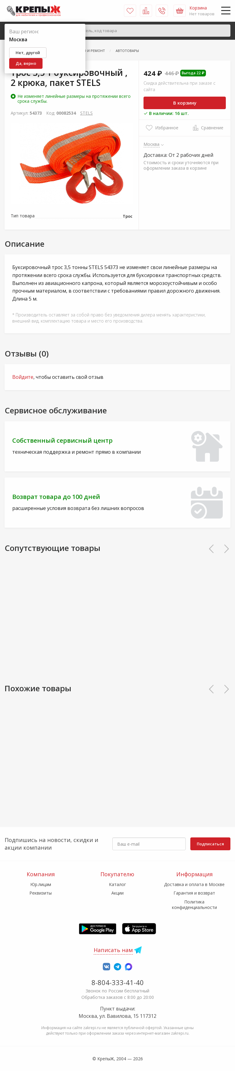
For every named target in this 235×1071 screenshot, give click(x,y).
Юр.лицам (40, 884)
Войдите (22, 377)
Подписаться (210, 844)
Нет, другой (28, 52)
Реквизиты (40, 893)
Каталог (117, 884)
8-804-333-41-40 (117, 982)
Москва (152, 144)
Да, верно (26, 63)
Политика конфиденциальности (194, 904)
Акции (117, 893)
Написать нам (113, 950)
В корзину (184, 103)
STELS (86, 113)
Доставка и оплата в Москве (194, 884)
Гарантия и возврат (194, 893)
